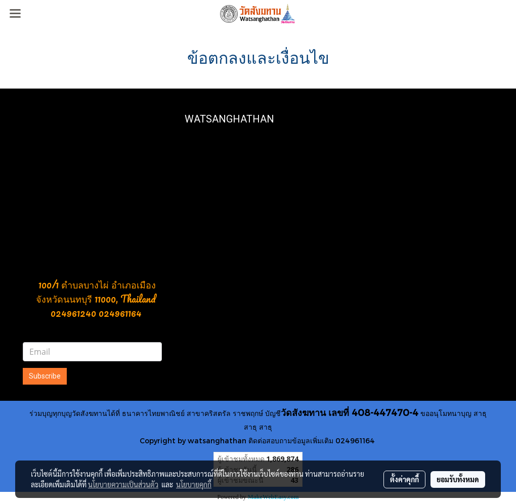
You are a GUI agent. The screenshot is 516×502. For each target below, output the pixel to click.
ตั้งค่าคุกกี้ (404, 479)
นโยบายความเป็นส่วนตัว (123, 484)
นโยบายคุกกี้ (193, 484)
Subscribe (45, 376)
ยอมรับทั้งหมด (458, 479)
